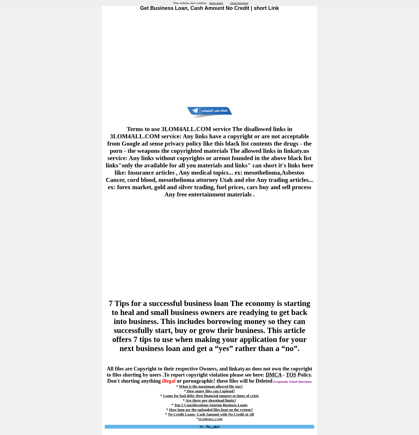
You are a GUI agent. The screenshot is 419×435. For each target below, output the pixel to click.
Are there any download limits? (210, 400)
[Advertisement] (209, 59)
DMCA (274, 375)
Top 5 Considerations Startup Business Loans (211, 405)
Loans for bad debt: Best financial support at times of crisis (211, 395)
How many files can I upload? (210, 391)
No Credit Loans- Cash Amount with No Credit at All (211, 414)
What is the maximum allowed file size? (211, 386)
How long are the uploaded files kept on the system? (211, 409)
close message (239, 3)
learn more (216, 3)
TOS (291, 375)
